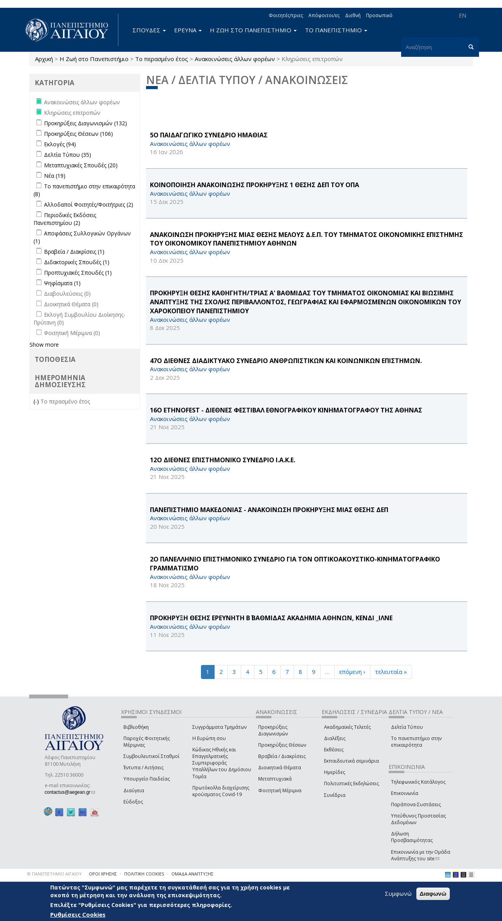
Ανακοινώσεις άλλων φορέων (235, 59)
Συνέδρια (334, 795)
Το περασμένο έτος (161, 59)
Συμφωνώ (398, 894)
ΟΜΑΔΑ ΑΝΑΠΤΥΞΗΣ (192, 874)
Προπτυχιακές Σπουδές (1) (78, 272)
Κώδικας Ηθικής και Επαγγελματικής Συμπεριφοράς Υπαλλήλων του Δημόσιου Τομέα (221, 763)
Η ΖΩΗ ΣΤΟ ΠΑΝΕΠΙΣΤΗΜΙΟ (253, 30)
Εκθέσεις (333, 749)
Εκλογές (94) (60, 144)
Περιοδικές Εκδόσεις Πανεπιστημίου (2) (64, 218)
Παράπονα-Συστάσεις (416, 804)
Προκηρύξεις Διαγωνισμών (273, 730)
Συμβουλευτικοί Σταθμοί (151, 756)
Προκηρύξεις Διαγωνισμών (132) (85, 123)
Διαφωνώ (433, 894)
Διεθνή (353, 15)
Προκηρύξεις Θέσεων (282, 745)
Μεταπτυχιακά (275, 778)
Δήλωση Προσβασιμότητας (412, 837)
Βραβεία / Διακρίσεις (282, 756)
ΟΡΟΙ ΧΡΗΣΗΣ (103, 874)
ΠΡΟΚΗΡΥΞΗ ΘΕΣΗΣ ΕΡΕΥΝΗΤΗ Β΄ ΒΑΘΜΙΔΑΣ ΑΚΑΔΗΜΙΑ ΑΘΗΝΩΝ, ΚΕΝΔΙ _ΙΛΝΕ (271, 618)
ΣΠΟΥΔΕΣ (149, 30)
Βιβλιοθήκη (136, 727)
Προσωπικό (379, 15)
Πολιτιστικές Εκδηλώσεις (351, 783)
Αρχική (44, 59)
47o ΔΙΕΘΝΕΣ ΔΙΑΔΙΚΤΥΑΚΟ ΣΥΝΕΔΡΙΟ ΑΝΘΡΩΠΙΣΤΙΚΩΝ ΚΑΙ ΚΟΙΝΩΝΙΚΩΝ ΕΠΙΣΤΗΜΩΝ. (286, 360)
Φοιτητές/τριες (286, 15)
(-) (37, 401)
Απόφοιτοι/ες (324, 15)
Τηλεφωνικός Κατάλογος (418, 782)
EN (462, 15)
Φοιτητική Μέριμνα (279, 790)
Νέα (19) (54, 175)
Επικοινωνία (404, 793)
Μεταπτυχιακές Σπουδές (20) (81, 165)
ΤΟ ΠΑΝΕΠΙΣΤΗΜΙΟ (336, 30)
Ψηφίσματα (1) (62, 283)
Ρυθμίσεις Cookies (78, 915)
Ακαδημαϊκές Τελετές (347, 727)
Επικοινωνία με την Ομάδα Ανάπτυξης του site (420, 855)
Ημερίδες (334, 772)
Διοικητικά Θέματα (279, 767)
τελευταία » (391, 671)
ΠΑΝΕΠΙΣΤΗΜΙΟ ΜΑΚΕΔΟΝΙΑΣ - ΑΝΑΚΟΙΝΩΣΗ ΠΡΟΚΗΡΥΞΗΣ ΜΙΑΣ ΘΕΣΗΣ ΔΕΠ (269, 509)
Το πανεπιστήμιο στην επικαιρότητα (416, 741)
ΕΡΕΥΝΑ (188, 30)
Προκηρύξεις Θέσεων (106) (78, 133)
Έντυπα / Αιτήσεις (143, 767)
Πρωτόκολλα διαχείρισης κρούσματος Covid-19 (220, 791)
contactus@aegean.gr (70, 792)
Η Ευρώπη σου (209, 738)
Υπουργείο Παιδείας (146, 778)
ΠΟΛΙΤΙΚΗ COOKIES (144, 874)
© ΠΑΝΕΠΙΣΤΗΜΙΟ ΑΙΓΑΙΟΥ (54, 874)
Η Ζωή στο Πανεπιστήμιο (94, 59)
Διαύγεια (133, 790)
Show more (44, 344)
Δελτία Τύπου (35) (67, 154)
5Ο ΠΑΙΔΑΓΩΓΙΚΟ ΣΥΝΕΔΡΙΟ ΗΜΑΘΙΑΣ (209, 135)
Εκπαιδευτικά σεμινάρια (351, 761)
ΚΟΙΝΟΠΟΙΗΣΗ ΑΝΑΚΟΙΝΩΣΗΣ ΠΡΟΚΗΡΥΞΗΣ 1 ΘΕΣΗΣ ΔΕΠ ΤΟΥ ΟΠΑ (254, 185)
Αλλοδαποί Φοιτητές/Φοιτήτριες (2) (88, 204)
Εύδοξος (133, 801)
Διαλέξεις (334, 738)
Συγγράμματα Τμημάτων (219, 727)
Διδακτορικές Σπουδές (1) (76, 262)
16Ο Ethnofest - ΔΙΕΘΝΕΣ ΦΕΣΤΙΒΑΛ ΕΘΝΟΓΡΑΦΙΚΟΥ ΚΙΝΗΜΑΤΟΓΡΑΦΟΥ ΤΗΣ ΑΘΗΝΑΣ (286, 410)
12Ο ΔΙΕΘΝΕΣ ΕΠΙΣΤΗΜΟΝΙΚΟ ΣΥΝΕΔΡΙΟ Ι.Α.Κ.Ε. (222, 460)
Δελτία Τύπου (407, 727)
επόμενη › (352, 671)
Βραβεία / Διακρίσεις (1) (74, 251)
